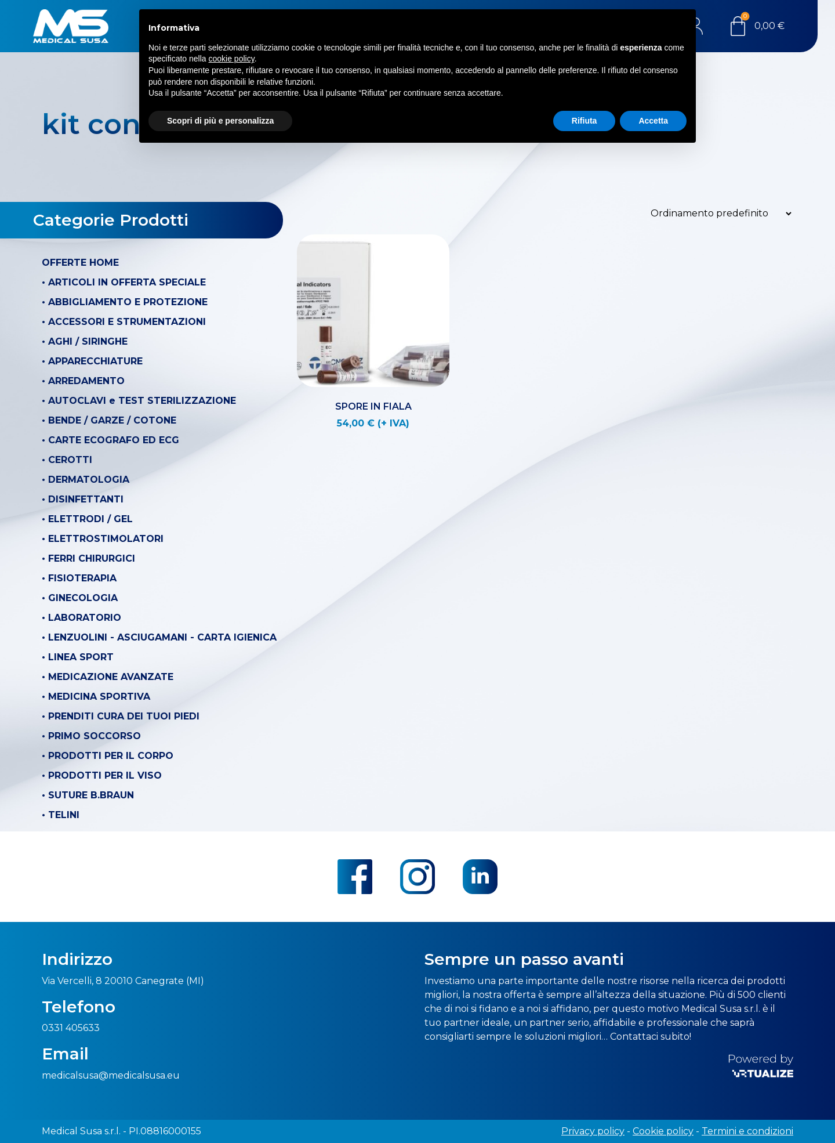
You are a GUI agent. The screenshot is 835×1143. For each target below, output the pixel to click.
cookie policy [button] (232, 58)
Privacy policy (593, 1131)
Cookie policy (663, 1131)
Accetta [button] (653, 120)
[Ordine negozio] (717, 213)
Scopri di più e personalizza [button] (220, 120)
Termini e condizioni (747, 1131)
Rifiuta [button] (584, 120)
